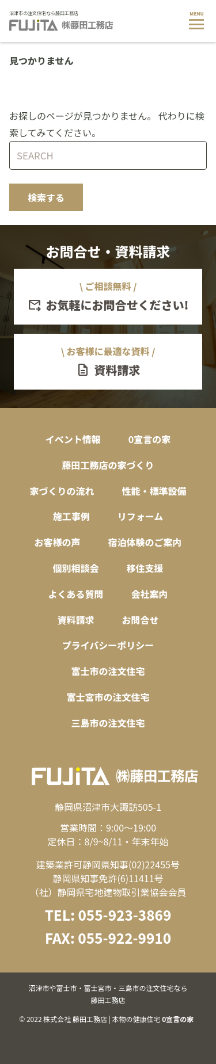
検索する (46, 197)
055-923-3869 (124, 915)
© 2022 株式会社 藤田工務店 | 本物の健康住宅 (108, 1003)
